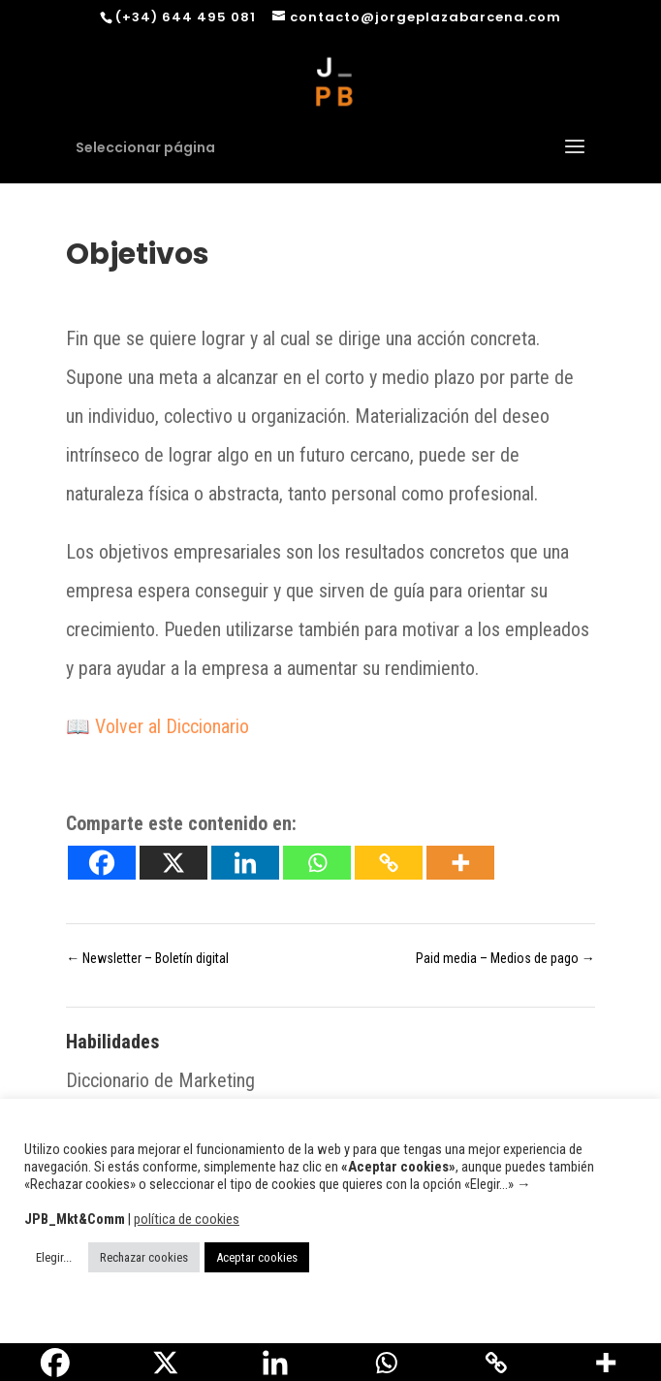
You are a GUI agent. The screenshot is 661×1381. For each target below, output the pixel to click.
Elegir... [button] (54, 1257)
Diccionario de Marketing (160, 1080)
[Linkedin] (245, 863)
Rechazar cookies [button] (144, 1257)
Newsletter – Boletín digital (147, 958)
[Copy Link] (389, 863)
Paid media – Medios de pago (505, 958)
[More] (460, 863)
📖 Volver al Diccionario (157, 726)
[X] (173, 863)
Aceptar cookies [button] (257, 1257)
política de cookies (186, 1219)
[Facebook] (102, 863)
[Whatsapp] (317, 863)
